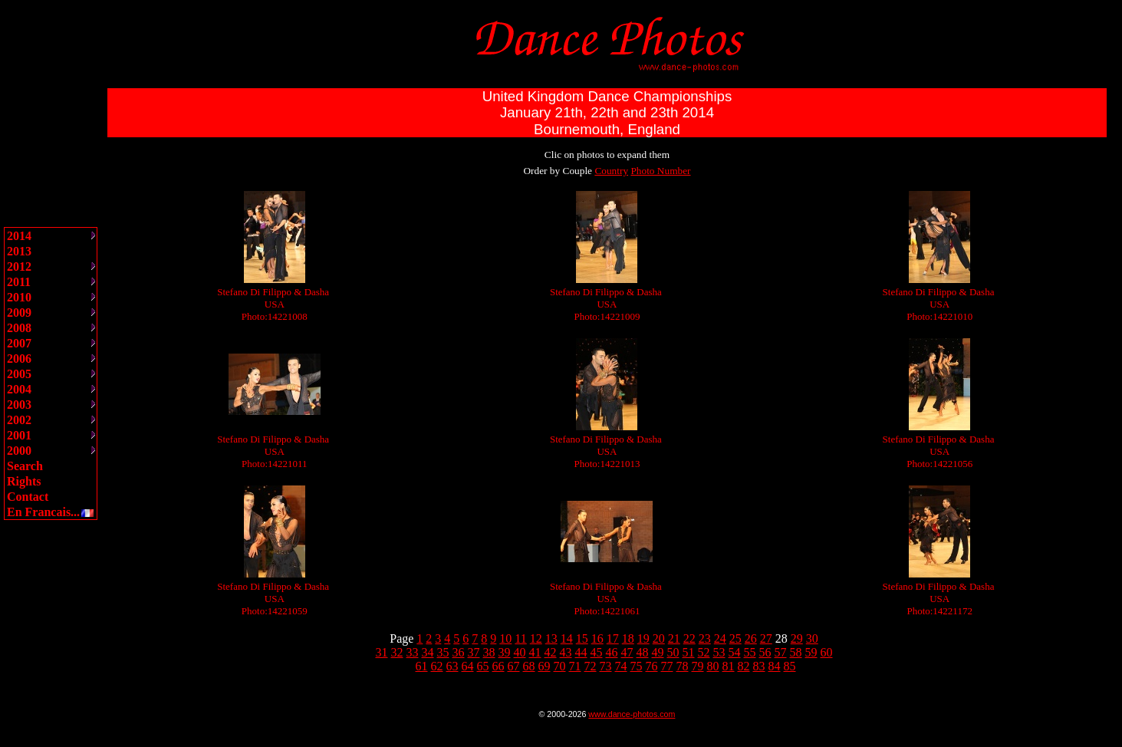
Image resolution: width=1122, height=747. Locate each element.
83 (759, 666)
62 (437, 666)
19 (643, 638)
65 (483, 666)
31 (382, 652)
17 (613, 638)
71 (575, 666)
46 (612, 652)
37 (474, 652)
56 (765, 652)
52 (704, 652)
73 (606, 666)
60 (827, 652)
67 (514, 666)
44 (581, 652)
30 (812, 638)
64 (468, 666)
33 (412, 652)
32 (397, 652)
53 (719, 652)
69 (544, 666)
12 (536, 638)
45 (597, 652)
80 (713, 666)
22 (689, 638)
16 (597, 638)
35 (443, 652)
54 (735, 652)
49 (658, 652)
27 (766, 638)
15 (582, 638)
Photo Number (660, 170)
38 (489, 652)
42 (551, 652)
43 (566, 652)
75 (636, 666)
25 (735, 638)
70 (560, 666)
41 (535, 652)
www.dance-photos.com (631, 714)
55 (750, 652)
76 (652, 666)
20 (659, 638)
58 (796, 652)
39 (504, 652)
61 (422, 666)
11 (520, 638)
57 (781, 652)
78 (682, 666)
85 (790, 666)
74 (621, 666)
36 (458, 652)
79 (698, 666)
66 (498, 666)
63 (452, 666)
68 (529, 666)
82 (744, 666)
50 (673, 652)
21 (674, 638)
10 (505, 638)
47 (627, 652)
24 (720, 638)
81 (728, 666)
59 (811, 652)
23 (705, 638)
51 (689, 652)
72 (590, 666)
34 (428, 652)
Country (611, 170)
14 (567, 638)
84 (774, 666)
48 (643, 652)
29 (797, 638)
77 (667, 666)
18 (628, 638)
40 (520, 652)
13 (551, 638)
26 (751, 638)
